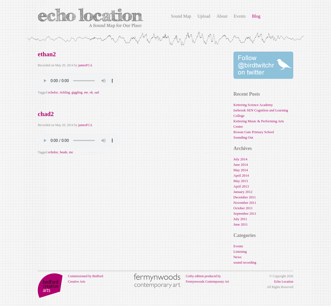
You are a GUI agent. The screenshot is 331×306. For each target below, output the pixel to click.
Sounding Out (243, 137)
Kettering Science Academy (253, 105)
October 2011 (243, 208)
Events (240, 16)
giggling (76, 92)
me (86, 92)
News (237, 257)
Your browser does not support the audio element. (78, 80)
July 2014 (240, 159)
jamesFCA (85, 65)
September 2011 (244, 213)
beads (63, 152)
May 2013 (240, 181)
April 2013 (241, 186)
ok (91, 92)
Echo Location (283, 281)
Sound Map (181, 16)
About (222, 16)
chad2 (46, 114)
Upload (203, 16)
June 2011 (240, 224)
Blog (256, 16)
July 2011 (240, 219)
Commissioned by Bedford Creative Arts (70, 278)
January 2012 (242, 192)
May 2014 (240, 170)
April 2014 (241, 175)
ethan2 (47, 54)
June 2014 (240, 165)
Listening (240, 251)
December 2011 (244, 197)
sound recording (244, 262)
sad (97, 92)
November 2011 (244, 203)
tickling (65, 92)
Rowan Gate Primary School (253, 132)
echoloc (53, 92)
